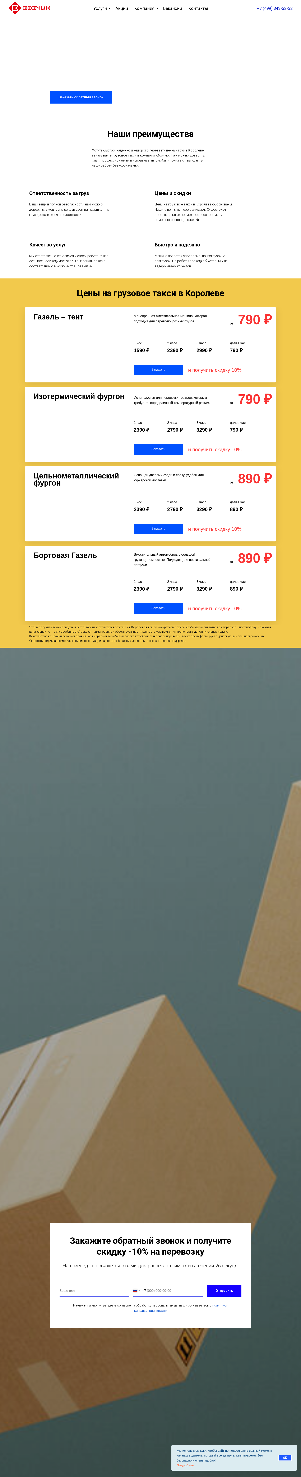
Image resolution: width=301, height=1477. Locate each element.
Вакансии (172, 8)
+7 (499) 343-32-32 (275, 8)
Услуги (100, 8)
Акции (121, 8)
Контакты (198, 8)
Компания (145, 8)
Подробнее (185, 1465)
